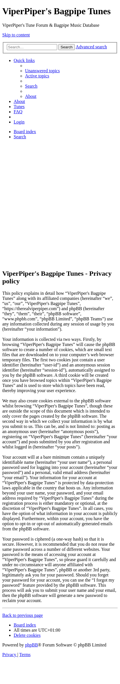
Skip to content (16, 34)
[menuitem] (42, 70)
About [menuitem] (30, 96)
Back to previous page (22, 615)
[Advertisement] (60, 204)
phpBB (31, 644)
